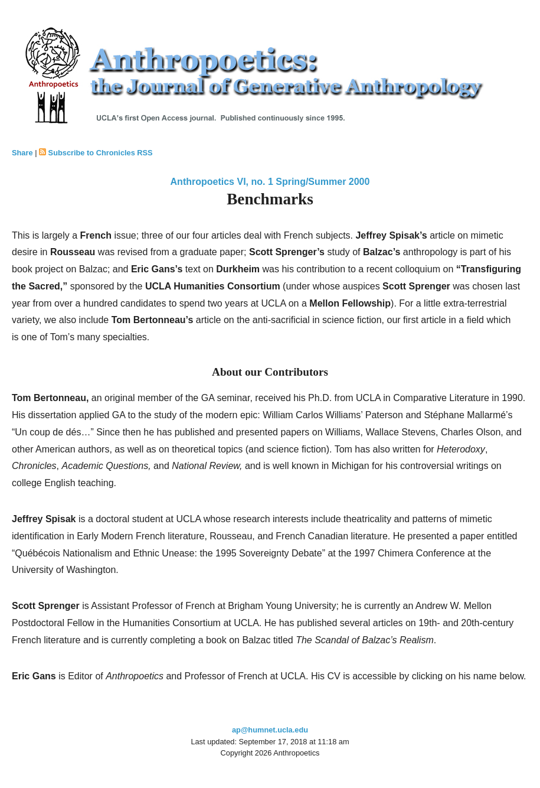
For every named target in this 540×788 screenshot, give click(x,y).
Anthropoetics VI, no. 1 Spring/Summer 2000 (270, 182)
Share (22, 152)
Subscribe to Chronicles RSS (100, 152)
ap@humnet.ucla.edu (270, 729)
